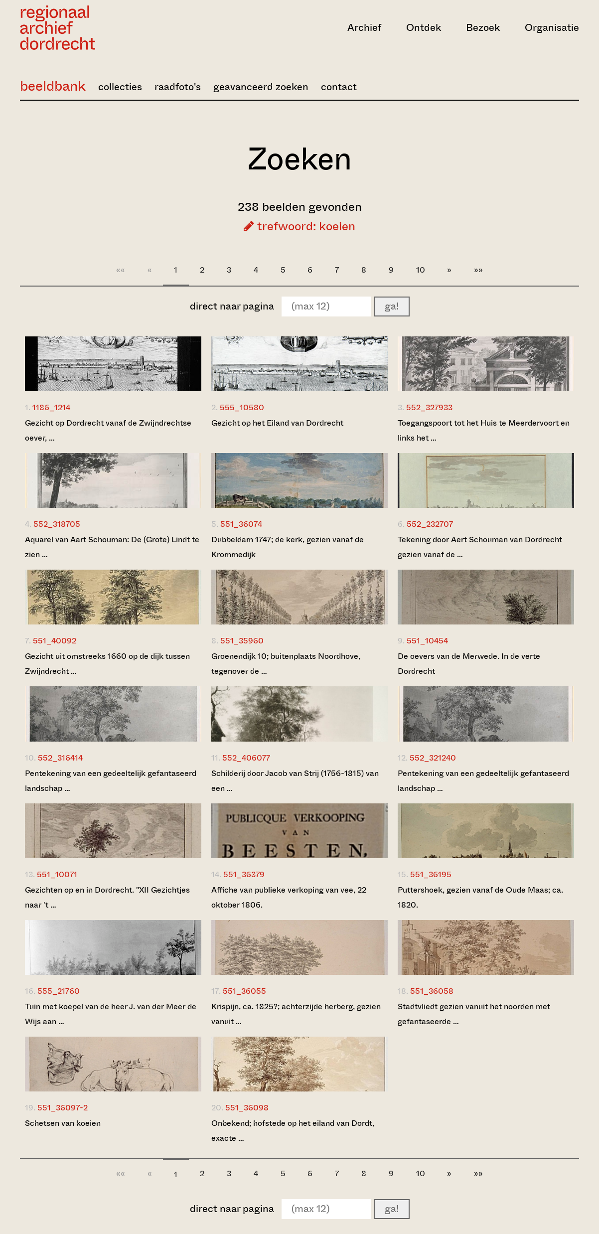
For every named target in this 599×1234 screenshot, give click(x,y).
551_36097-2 (62, 1107)
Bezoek (483, 27)
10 (420, 270)
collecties (120, 87)
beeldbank (53, 86)
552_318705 (56, 524)
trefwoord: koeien (299, 226)
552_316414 (60, 758)
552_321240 (433, 758)
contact (339, 87)
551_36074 (241, 524)
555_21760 (58, 991)
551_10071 (57, 874)
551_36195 (430, 874)
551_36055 (244, 991)
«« (120, 270)
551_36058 (431, 991)
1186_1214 (51, 407)
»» (478, 270)
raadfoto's (177, 87)
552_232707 (430, 524)
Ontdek (423, 27)
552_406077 (246, 758)
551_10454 (427, 640)
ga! (392, 306)
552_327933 (429, 407)
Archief (364, 27)
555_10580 (242, 407)
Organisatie (552, 27)
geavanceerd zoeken (260, 87)
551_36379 (244, 874)
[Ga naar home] (104, 27)
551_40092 (54, 640)
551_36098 (247, 1107)
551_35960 (242, 640)
